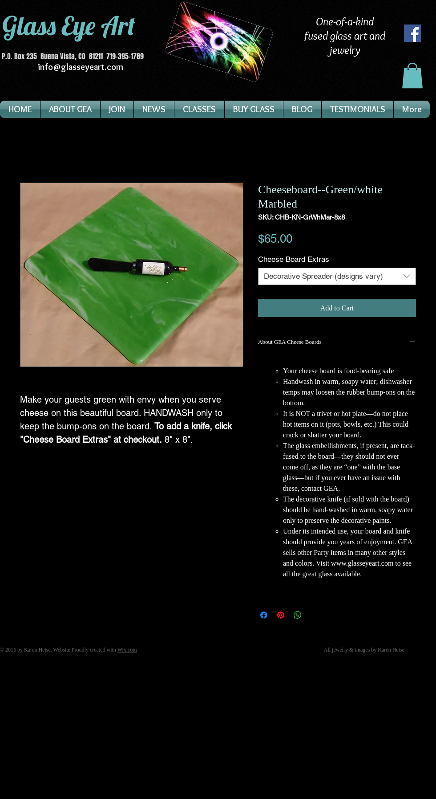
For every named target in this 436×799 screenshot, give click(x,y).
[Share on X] (314, 615)
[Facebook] (412, 33)
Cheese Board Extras (293, 259)
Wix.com (127, 650)
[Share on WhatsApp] (297, 615)
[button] (412, 75)
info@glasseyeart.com (80, 66)
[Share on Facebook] (263, 615)
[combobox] (337, 276)
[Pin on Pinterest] (280, 615)
